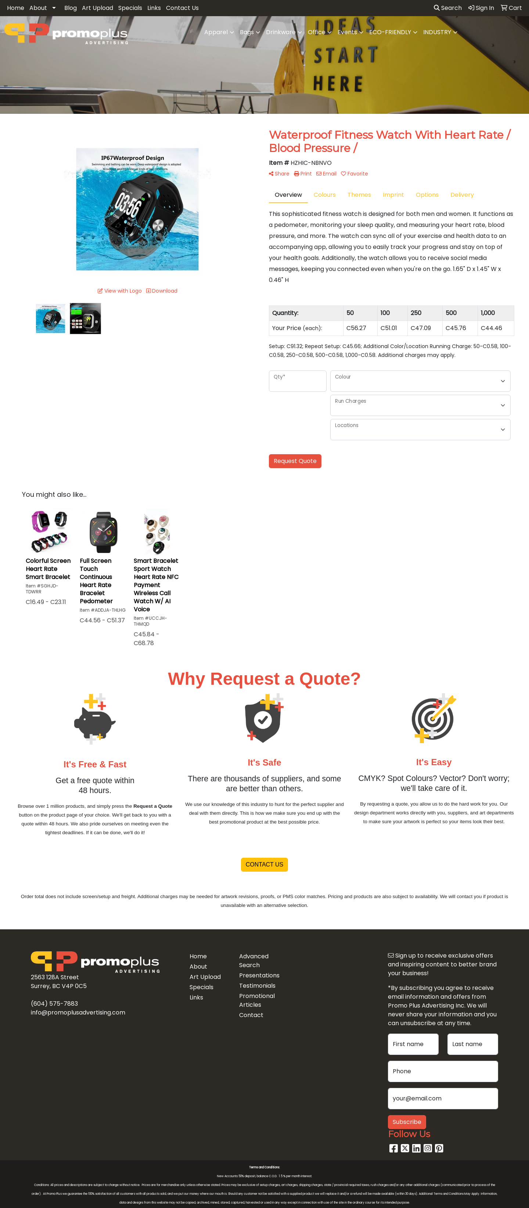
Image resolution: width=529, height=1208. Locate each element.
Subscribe (407, 1122)
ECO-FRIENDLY (390, 32)
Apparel (216, 32)
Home (15, 8)
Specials (130, 8)
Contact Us (182, 8)
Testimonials (257, 985)
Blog (70, 8)
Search (448, 8)
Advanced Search (254, 960)
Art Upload (97, 8)
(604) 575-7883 (54, 1003)
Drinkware (281, 32)
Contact (251, 1015)
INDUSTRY (437, 32)
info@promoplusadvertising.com (78, 1012)
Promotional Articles (257, 1000)
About (38, 8)
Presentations (259, 975)
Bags (247, 32)
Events (347, 32)
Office (316, 32)
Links (154, 8)
